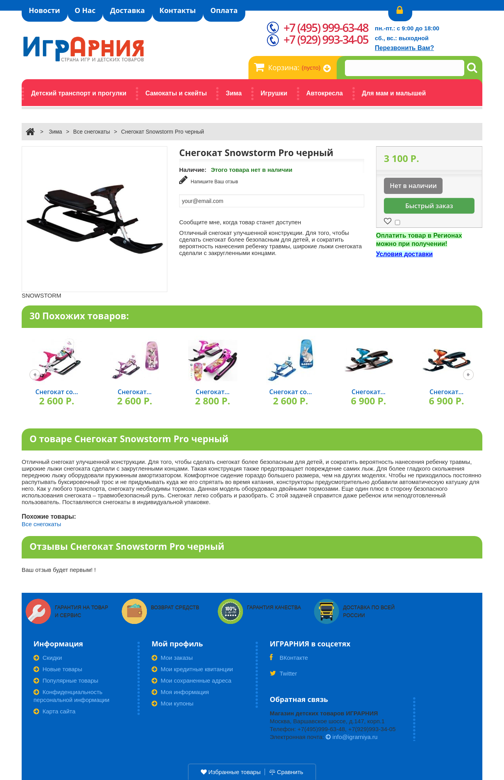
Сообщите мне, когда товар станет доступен (240, 222)
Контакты (177, 10)
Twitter (283, 676)
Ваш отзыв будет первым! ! (59, 569)
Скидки (47, 657)
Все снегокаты (91, 131)
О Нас (85, 10)
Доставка (127, 10)
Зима (55, 131)
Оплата (223, 10)
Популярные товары (65, 680)
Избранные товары (231, 772)
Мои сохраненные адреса (192, 680)
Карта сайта (54, 711)
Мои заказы (172, 657)
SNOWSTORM (41, 295)
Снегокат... (135, 391)
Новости (44, 10)
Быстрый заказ (429, 205)
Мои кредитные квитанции (192, 669)
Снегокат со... (56, 391)
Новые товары (57, 669)
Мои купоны (172, 703)
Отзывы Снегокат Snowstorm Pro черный (127, 546)
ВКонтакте (289, 660)
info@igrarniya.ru (352, 736)
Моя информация (180, 692)
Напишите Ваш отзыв (208, 180)
